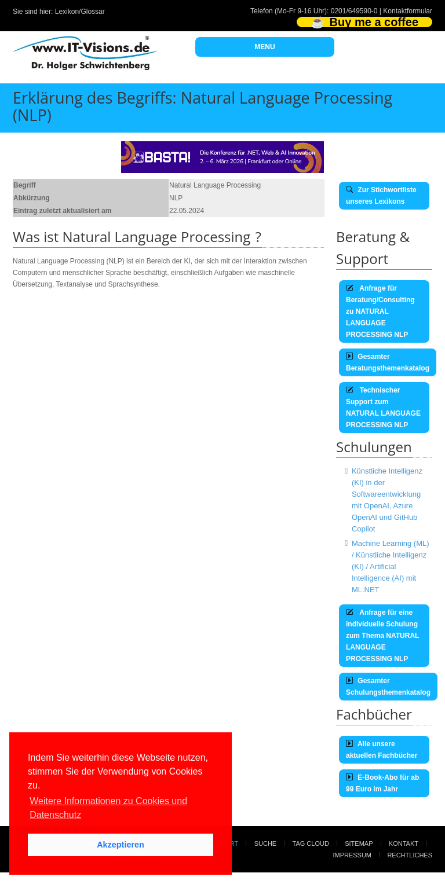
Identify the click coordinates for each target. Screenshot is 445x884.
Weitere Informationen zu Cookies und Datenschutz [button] (108, 808)
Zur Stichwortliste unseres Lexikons (381, 196)
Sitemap (359, 843)
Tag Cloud (311, 843)
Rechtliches (409, 855)
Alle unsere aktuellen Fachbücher (381, 750)
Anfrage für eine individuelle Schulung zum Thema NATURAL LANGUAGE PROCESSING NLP (382, 635)
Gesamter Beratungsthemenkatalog (387, 362)
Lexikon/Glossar (80, 12)
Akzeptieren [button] (120, 844)
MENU (264, 47)
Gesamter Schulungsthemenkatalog (388, 686)
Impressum (352, 855)
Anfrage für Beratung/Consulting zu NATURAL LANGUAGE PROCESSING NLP (380, 311)
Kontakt (403, 843)
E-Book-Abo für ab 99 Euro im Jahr (382, 783)
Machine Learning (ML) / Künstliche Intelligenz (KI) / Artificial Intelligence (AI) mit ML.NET (390, 566)
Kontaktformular (407, 11)
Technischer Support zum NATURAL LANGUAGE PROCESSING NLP (383, 407)
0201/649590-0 (354, 11)
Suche (265, 843)
